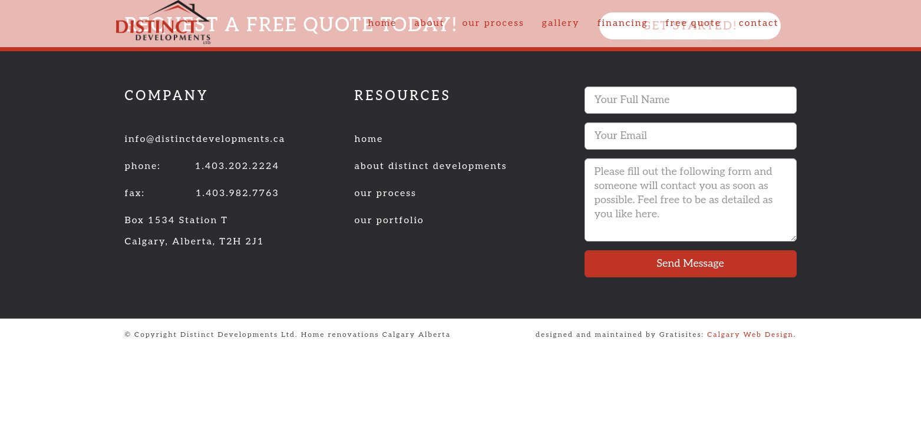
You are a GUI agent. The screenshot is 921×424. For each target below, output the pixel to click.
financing (623, 23)
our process (493, 23)
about (429, 23)
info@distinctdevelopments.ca (205, 139)
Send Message (690, 263)
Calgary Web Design (750, 334)
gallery (561, 23)
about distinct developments (431, 166)
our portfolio (389, 220)
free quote (693, 23)
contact (759, 23)
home (382, 23)
